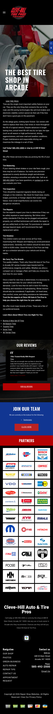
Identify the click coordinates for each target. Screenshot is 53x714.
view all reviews (26, 386)
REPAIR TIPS (9, 669)
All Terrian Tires (9, 332)
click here (26, 427)
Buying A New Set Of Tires (13, 321)
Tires (12, 359)
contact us (39, 180)
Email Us (45, 671)
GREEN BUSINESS (11, 661)
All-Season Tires (9, 324)
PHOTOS (7, 657)
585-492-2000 (18, 148)
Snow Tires (7, 329)
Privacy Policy (35, 697)
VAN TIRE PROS (12, 101)
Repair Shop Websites (29, 694)
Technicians (27, 420)
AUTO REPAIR (9, 665)
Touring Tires (8, 326)
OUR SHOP (8, 653)
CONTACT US (9, 673)
